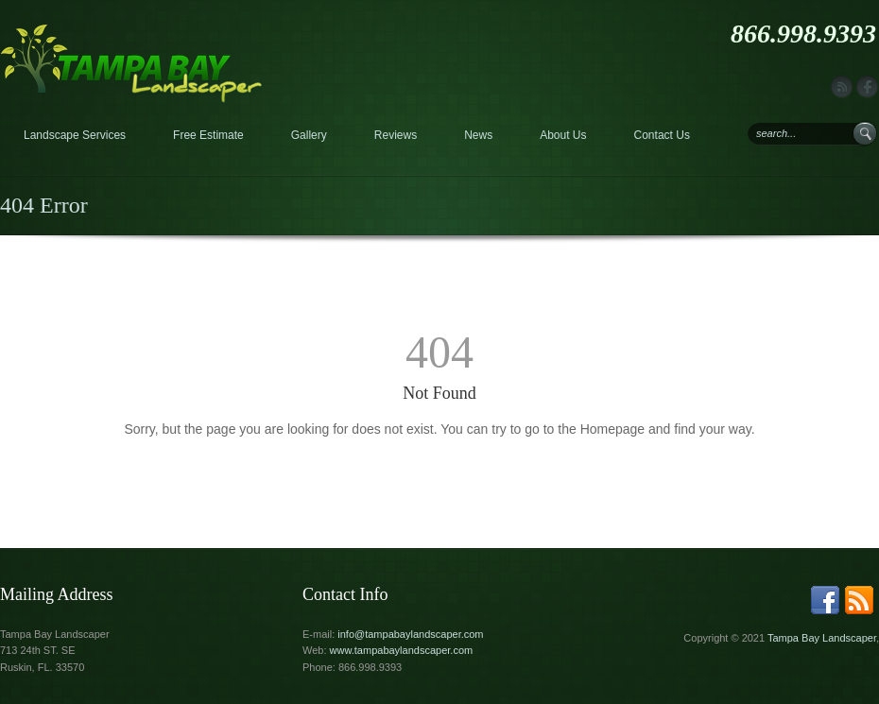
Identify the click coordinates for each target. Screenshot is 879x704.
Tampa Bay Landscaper (821, 638)
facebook (867, 87)
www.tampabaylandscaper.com (402, 650)
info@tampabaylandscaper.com (410, 634)
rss (841, 87)
